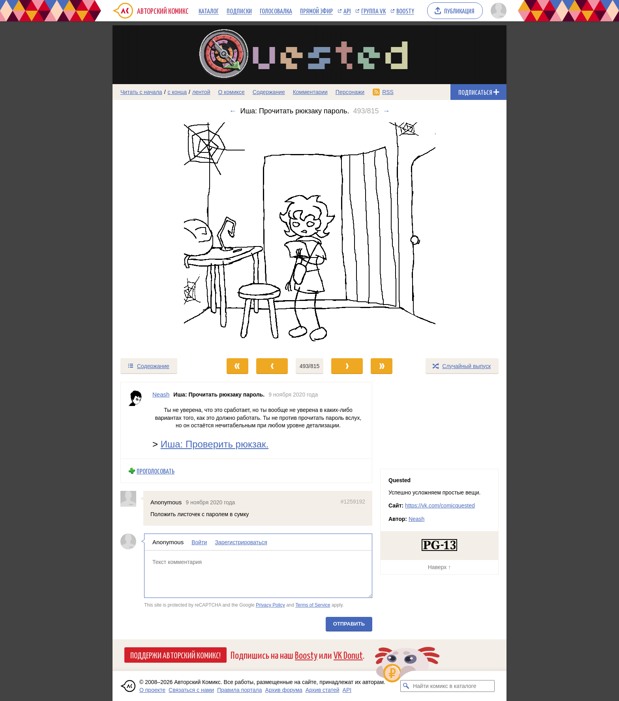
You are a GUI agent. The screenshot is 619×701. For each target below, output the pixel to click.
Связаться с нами (191, 690)
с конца (177, 92)
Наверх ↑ (439, 567)
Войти (199, 542)
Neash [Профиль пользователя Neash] (160, 394)
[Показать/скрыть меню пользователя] (497, 10)
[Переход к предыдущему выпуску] (162, 236)
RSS (388, 92)
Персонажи (350, 92)
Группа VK (373, 10)
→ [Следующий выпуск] (386, 111)
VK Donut (348, 654)
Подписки (239, 10)
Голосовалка (276, 10)
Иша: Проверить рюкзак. (215, 443)
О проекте (152, 690)
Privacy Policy (270, 605)
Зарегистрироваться (241, 542)
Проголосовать (155, 470)
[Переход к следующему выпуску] (309, 236)
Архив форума (283, 690)
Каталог (209, 10)
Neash (416, 519)
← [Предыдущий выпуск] (232, 111)
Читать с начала (141, 92)
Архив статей (323, 690)
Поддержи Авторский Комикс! (175, 655)
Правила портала (239, 690)
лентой (201, 92)
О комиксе (231, 92)
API (347, 10)
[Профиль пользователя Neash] (136, 420)
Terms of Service (312, 605)
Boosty (405, 10)
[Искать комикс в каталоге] (406, 686)
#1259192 (353, 501)
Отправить (349, 623)
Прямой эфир (316, 10)
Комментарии (310, 92)
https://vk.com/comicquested (440, 505)
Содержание (269, 92)
